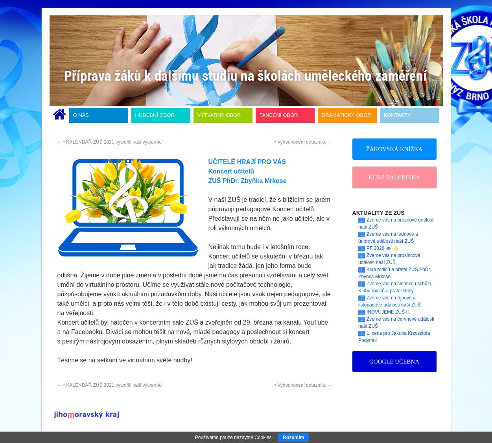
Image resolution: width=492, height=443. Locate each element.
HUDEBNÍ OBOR (155, 115)
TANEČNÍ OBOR (279, 115)
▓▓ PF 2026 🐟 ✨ (378, 248)
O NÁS (81, 115)
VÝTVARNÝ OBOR (219, 115)
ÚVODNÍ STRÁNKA (59, 115)
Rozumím (293, 437)
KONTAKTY (397, 115)
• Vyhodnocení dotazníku (304, 142)
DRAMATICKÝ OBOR (346, 115)
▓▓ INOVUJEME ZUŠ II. (384, 312)
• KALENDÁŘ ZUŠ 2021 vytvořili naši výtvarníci (110, 142)
